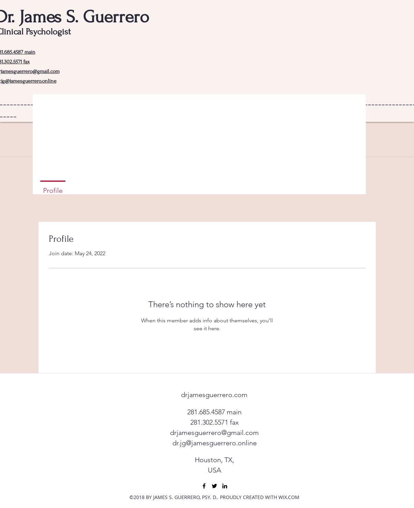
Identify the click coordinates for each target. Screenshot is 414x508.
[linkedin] (224, 486)
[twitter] (214, 486)
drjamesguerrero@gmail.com (214, 432)
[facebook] (204, 486)
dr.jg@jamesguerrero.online (214, 443)
